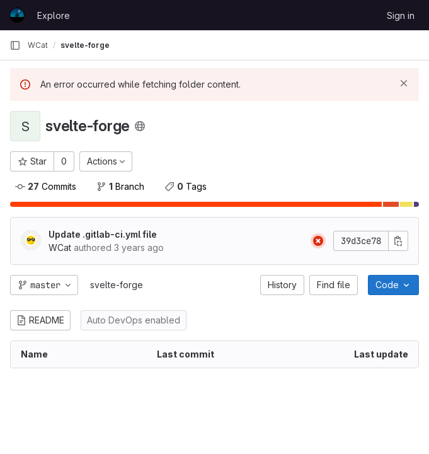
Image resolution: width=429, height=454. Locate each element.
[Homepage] (17, 15)
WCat (38, 45)
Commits (45, 186)
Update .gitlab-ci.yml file (103, 234)
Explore (53, 15)
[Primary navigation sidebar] (15, 45)
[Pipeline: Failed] (318, 240)
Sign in (401, 15)
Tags (185, 186)
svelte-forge (116, 284)
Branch (120, 186)
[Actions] (105, 161)
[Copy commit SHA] (398, 241)
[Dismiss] (403, 83)
